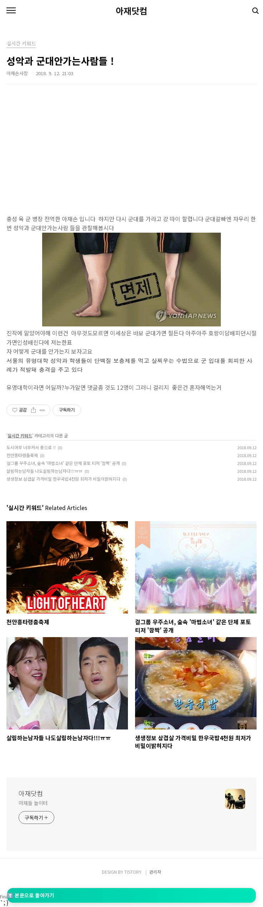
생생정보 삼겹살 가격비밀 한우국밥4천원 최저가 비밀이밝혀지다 (63, 479)
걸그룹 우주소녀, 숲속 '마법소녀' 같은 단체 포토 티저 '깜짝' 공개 (63, 463)
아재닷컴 (131, 10)
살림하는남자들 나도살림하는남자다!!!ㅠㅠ (44, 471)
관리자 (155, 872)
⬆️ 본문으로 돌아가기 (30, 895)
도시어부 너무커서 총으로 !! (31, 447)
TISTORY (133, 872)
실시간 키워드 (20, 435)
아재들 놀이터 (33, 802)
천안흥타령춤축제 (22, 455)
